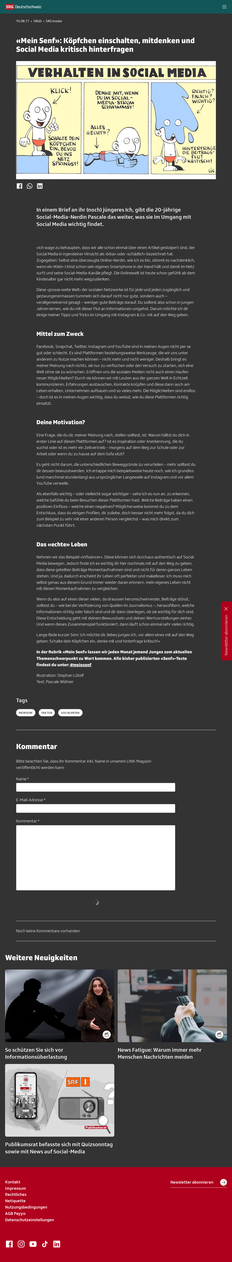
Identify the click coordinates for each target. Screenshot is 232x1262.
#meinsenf (80, 664)
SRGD (37, 21)
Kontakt (12, 1182)
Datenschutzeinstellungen (29, 1219)
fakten (46, 712)
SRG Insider (54, 21)
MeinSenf (26, 712)
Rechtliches (15, 1194)
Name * (22, 779)
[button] (224, 6)
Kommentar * (27, 821)
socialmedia (70, 712)
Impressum (15, 1188)
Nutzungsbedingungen (26, 1207)
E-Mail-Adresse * (31, 799)
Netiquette (15, 1200)
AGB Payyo (15, 1213)
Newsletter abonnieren (198, 1182)
